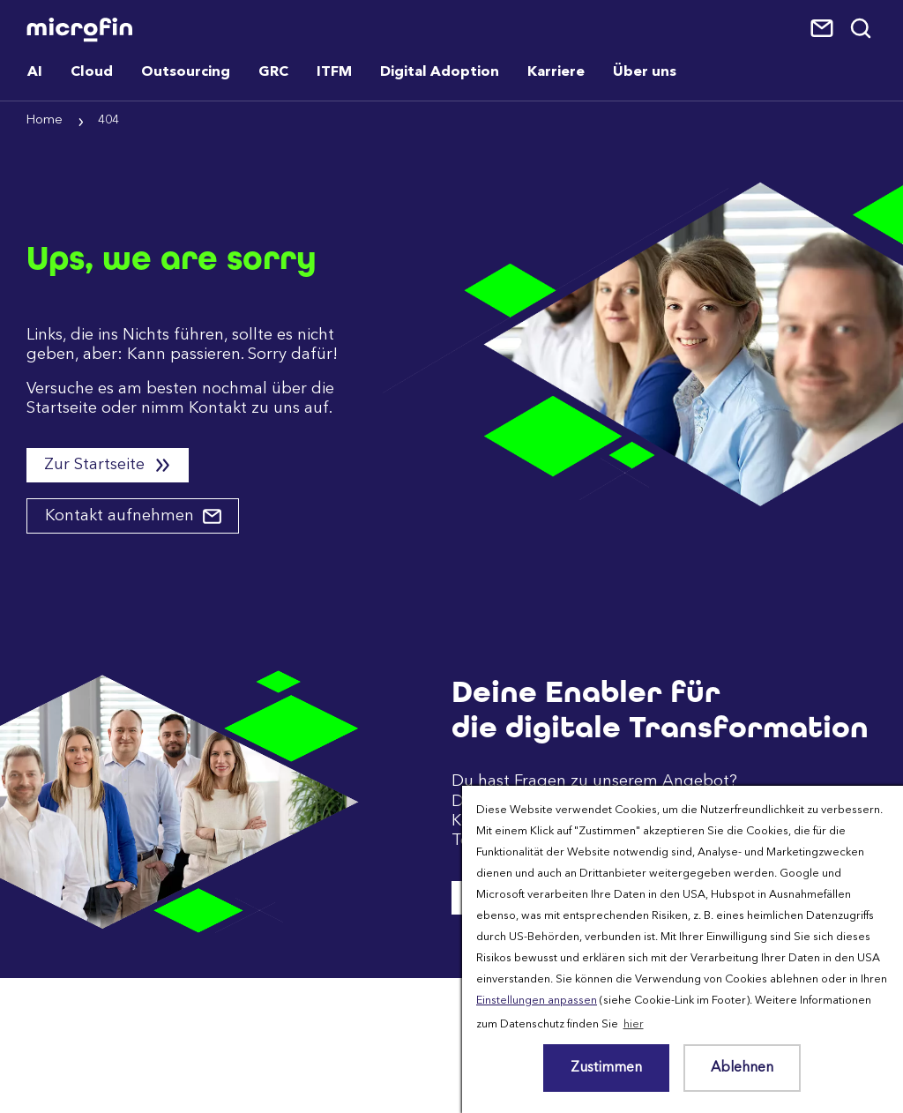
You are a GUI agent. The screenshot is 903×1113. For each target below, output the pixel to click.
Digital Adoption (439, 72)
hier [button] (633, 1024)
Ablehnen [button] (742, 1068)
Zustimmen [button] (606, 1068)
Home (44, 120)
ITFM (334, 72)
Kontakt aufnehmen (121, 516)
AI (34, 72)
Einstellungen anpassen (536, 1000)
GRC (273, 72)
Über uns (644, 72)
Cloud (92, 72)
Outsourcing (185, 72)
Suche (862, 29)
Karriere (556, 72)
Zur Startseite (96, 465)
